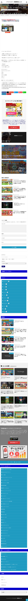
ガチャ (5, 284)
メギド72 (3, 538)
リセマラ (5, 306)
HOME (3, 15)
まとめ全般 (9, 9)
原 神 (3, 519)
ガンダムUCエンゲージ (5, 480)
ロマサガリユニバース (5, 525)
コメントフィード (4, 582)
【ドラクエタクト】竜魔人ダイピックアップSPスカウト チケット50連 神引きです (20, 355)
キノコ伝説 (4, 474)
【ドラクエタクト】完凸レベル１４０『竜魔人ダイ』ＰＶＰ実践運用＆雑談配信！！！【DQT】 (7, 421)
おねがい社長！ (4, 514)
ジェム (5, 286)
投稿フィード (3, 579)
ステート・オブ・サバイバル (6, 490)
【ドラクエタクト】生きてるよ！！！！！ (19, 322)
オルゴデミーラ (6, 281)
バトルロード (6, 297)
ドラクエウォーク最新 (5, 482)
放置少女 (3, 511)
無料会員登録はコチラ (14, 442)
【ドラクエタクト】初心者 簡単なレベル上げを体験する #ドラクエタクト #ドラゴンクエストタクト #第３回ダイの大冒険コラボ (7, 407)
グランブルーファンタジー (6, 535)
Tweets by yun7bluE (5, 65)
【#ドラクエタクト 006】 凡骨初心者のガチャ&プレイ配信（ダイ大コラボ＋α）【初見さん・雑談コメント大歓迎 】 (20, 331)
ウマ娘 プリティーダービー (6, 498)
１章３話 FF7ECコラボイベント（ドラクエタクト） (19, 204)
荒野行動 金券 (4, 543)
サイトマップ (4, 553)
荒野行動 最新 (4, 485)
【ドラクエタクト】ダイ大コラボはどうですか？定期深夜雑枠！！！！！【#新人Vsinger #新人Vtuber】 (20, 421)
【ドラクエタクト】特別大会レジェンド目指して (20, 392)
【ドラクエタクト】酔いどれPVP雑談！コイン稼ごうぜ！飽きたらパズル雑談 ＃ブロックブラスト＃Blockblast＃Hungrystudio (20, 339)
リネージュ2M (4, 517)
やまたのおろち (6, 303)
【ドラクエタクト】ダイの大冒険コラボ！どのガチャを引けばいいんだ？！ (20, 347)
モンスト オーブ (4, 546)
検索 (3, 266)
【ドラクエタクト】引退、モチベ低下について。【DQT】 (18, 15)
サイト (3, 242)
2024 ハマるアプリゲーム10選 (6, 469)
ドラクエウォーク (4, 533)
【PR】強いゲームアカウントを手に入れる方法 (9, 569)
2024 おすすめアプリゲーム (6, 472)
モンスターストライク (5, 506)
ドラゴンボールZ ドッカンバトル (7, 477)
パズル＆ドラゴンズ (5, 530)
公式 (4, 308)
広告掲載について (4, 556)
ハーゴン (5, 295)
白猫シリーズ (4, 522)
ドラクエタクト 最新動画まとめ (14, 1)
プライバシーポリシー (5, 561)
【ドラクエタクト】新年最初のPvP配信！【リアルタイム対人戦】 (19, 212)
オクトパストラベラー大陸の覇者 (7, 501)
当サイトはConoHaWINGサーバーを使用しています (9, 564)
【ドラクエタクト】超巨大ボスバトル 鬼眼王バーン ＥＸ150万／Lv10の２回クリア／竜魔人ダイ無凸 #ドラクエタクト (7, 393)
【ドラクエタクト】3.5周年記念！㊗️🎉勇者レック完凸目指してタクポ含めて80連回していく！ (19, 189)
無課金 (5, 311)
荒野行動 (3, 509)
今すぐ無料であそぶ (14, 127)
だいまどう (5, 292)
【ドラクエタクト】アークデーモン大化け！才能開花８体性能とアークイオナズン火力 (19, 197)
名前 (3, 233)
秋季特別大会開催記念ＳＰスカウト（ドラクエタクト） (20, 406)
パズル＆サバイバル (5, 493)
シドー (5, 289)
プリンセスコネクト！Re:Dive (6, 527)
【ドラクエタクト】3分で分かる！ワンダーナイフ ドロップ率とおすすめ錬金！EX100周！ (19, 182)
